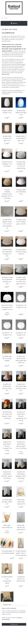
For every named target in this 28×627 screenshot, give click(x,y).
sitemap (20, 624)
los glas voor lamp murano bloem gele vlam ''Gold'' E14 (21, 359)
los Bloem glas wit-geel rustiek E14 (7, 502)
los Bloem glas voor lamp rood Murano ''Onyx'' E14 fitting (7, 415)
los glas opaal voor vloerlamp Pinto (21, 192)
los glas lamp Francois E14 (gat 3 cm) (7, 138)
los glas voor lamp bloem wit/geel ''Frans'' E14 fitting (21, 475)
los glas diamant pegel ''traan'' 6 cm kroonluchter (21, 553)
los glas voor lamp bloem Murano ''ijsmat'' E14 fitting (7, 475)
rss (23, 624)
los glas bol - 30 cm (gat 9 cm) (21, 334)
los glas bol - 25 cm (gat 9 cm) (7, 334)
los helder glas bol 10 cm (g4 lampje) (7, 358)
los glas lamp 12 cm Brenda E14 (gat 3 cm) (21, 138)
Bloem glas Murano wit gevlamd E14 (21, 527)
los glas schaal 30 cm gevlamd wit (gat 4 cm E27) (7, 253)
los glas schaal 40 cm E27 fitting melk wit (21, 252)
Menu (14, 23)
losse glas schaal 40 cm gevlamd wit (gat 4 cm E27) (7, 280)
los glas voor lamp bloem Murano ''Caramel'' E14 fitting (7, 446)
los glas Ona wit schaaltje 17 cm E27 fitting (7, 164)
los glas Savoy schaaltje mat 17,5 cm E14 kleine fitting (21, 165)
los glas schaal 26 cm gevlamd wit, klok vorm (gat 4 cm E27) (21, 280)
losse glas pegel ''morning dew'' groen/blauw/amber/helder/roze (12, 552)
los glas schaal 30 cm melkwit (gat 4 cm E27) (21, 222)
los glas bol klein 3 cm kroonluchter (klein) (7, 580)
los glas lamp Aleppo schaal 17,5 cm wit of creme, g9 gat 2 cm (7, 224)
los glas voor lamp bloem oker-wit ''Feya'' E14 (7, 387)
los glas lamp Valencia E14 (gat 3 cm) (21, 112)
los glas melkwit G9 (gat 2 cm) (7, 111)
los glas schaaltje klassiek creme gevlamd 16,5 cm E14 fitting (7, 194)
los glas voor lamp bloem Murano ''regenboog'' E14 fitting (21, 416)
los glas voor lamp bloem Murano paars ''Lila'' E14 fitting (21, 445)
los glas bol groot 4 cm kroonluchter (21, 579)
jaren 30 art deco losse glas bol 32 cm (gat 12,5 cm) (7, 307)
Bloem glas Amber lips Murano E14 (21, 502)
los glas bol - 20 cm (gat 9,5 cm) (21, 306)
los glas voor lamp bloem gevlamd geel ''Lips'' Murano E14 (7, 609)
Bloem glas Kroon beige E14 (7, 526)
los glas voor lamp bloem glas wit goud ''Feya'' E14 (21, 387)
